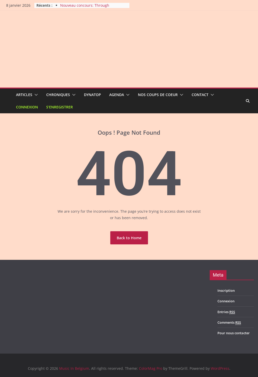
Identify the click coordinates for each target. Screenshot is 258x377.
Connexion (27, 107)
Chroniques (58, 94)
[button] (35, 94)
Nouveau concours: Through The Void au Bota (84, 8)
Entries (226, 312)
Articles (24, 94)
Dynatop (92, 94)
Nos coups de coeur (158, 94)
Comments (229, 322)
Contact (200, 94)
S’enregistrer (59, 107)
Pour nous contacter (233, 333)
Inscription (226, 290)
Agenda (116, 94)
